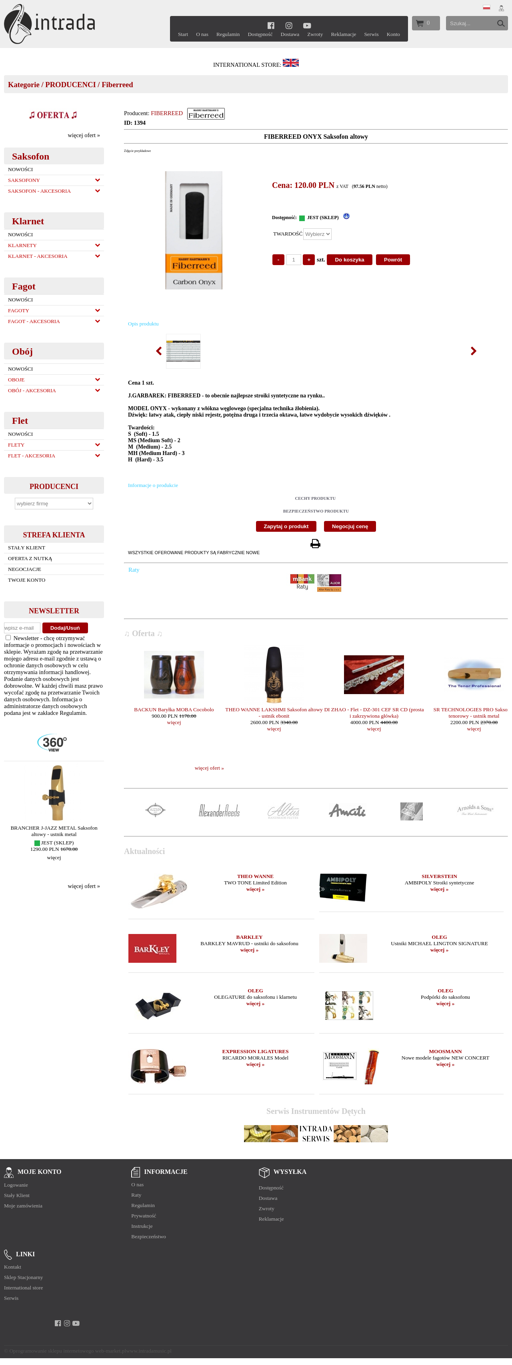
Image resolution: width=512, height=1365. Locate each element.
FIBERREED (167, 113)
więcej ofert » (84, 135)
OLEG (439, 937)
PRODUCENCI (70, 84)
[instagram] (289, 25)
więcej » (255, 889)
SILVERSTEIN (439, 876)
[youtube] (307, 25)
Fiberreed (117, 84)
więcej (54, 857)
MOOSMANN (445, 1051)
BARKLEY (249, 937)
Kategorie (24, 84)
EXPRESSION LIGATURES (255, 1051)
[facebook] (271, 25)
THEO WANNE (255, 876)
